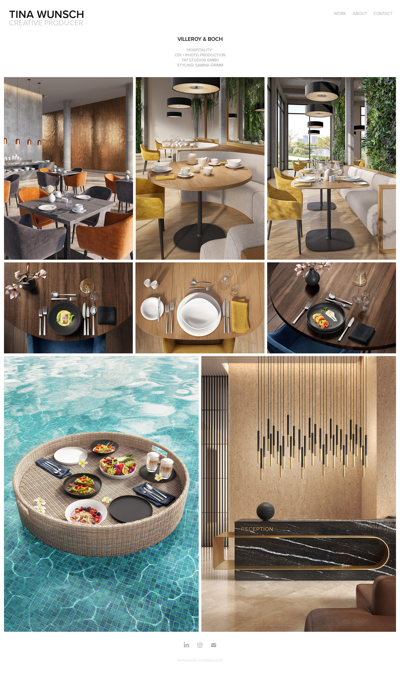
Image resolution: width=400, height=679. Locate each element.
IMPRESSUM (187, 660)
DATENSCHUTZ (211, 660)
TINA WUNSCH (46, 14)
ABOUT (360, 13)
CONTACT (383, 13)
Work (340, 13)
